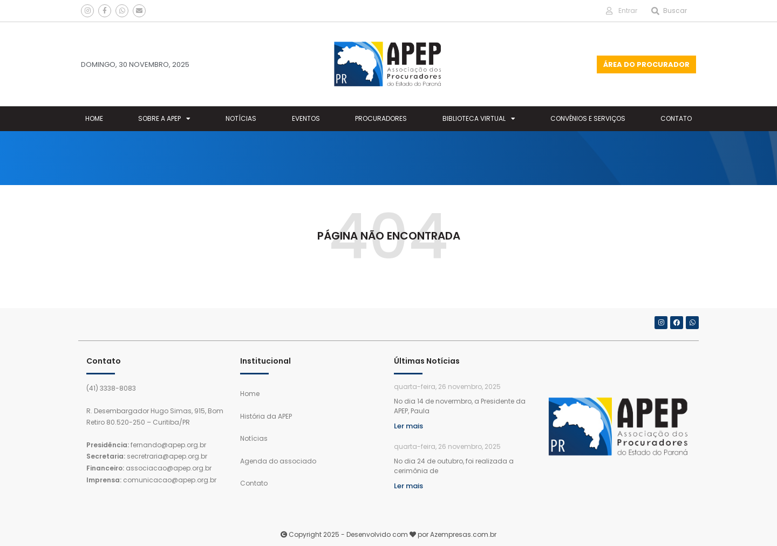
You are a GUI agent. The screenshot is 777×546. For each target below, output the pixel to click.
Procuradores (381, 118)
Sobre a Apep (164, 118)
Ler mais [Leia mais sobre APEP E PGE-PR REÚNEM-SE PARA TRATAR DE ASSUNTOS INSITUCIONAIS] (408, 426)
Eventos (306, 118)
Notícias (241, 118)
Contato (676, 118)
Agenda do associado (278, 461)
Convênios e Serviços (587, 118)
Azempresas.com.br (463, 534)
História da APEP (266, 416)
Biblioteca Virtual (478, 118)
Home (94, 118)
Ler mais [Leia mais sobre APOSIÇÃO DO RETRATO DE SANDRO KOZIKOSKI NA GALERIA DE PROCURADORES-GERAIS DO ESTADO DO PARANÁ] (408, 486)
